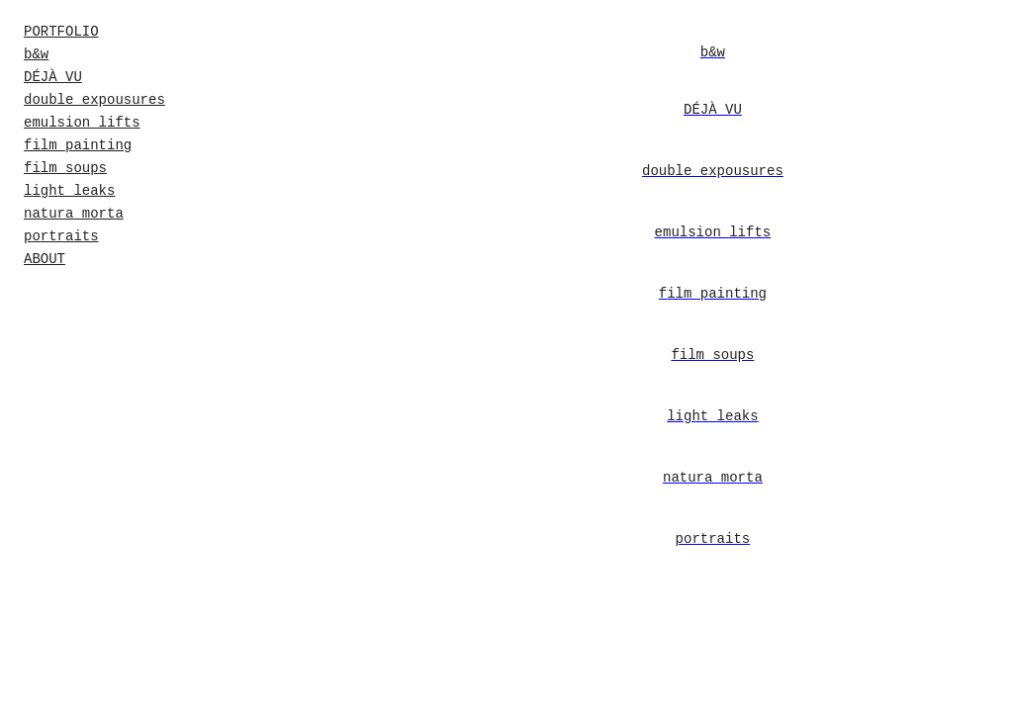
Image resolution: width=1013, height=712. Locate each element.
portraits (61, 236)
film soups (65, 168)
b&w (36, 54)
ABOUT (44, 259)
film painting (78, 145)
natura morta (74, 214)
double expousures (94, 100)
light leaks (69, 191)
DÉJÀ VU (53, 77)
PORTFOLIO (61, 32)
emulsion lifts (82, 123)
